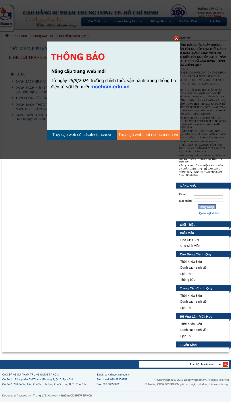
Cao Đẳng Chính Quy (196, 254)
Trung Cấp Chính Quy (196, 288)
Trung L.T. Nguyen (45, 395)
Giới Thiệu (187, 224)
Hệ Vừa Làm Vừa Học (196, 316)
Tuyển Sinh (188, 345)
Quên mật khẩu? (209, 213)
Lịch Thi (186, 274)
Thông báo (187, 279)
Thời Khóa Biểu (191, 261)
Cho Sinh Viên (190, 245)
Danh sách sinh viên (194, 267)
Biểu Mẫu (187, 233)
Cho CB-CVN (189, 240)
